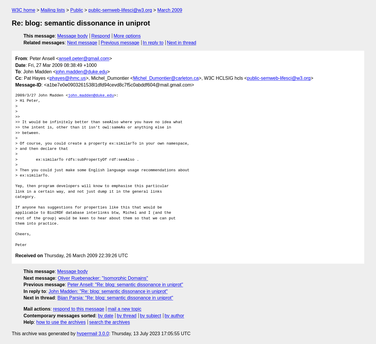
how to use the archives (61, 322)
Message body (72, 35)
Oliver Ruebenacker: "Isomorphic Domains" (103, 278)
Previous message (120, 42)
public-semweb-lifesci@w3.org (120, 10)
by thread (127, 315)
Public (76, 10)
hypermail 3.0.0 (93, 333)
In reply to (153, 42)
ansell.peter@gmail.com (84, 58)
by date (105, 315)
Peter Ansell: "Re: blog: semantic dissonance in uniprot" (125, 284)
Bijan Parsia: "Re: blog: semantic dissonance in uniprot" (115, 297)
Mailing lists (53, 10)
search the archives (109, 322)
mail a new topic (125, 308)
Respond (100, 35)
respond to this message (78, 308)
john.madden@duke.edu (81, 71)
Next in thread (181, 42)
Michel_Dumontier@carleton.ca (166, 78)
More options (127, 35)
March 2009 (169, 10)
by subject (150, 315)
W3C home (23, 10)
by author (174, 315)
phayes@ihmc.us (68, 78)
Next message (82, 42)
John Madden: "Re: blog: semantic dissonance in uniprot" (107, 291)
